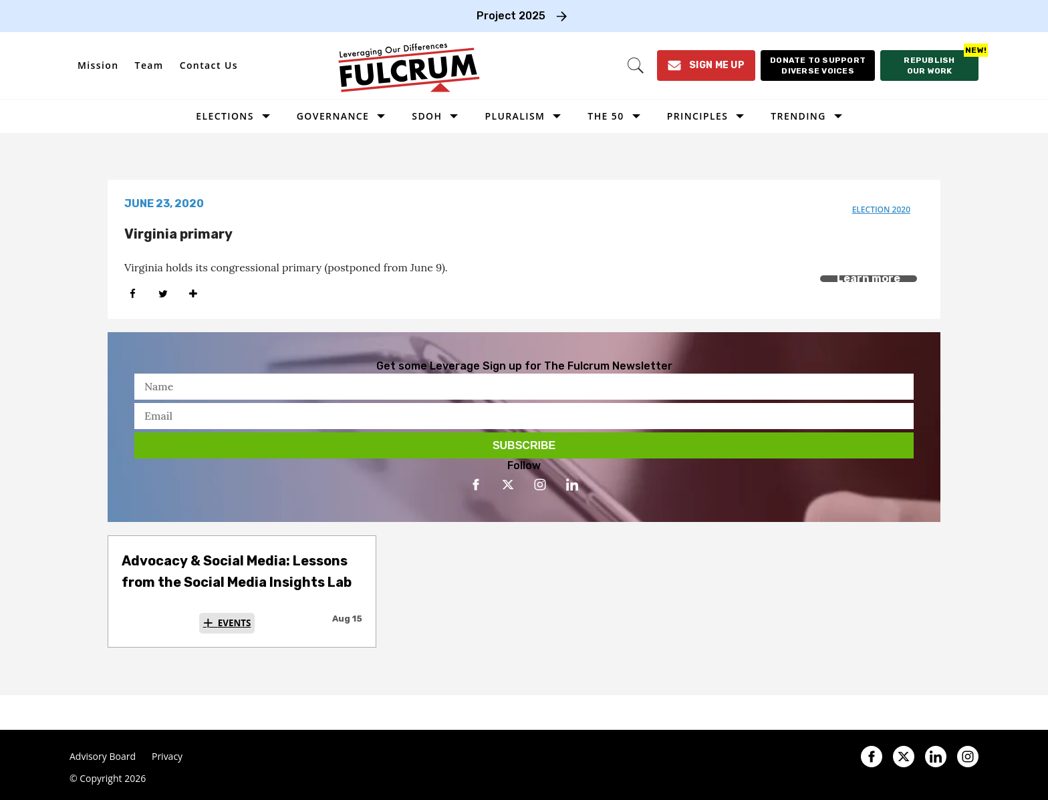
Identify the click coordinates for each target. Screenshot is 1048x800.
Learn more (868, 278)
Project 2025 (511, 15)
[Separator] (192, 293)
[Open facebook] (476, 484)
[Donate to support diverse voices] (818, 65)
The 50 (605, 116)
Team (149, 65)
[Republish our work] (929, 65)
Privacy (167, 757)
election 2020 (881, 209)
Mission (98, 65)
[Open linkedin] (572, 484)
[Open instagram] (540, 484)
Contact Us (209, 65)
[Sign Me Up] (706, 65)
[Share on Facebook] (132, 293)
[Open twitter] (508, 484)
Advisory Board (103, 757)
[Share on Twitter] (162, 293)
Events (234, 623)
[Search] (635, 65)
